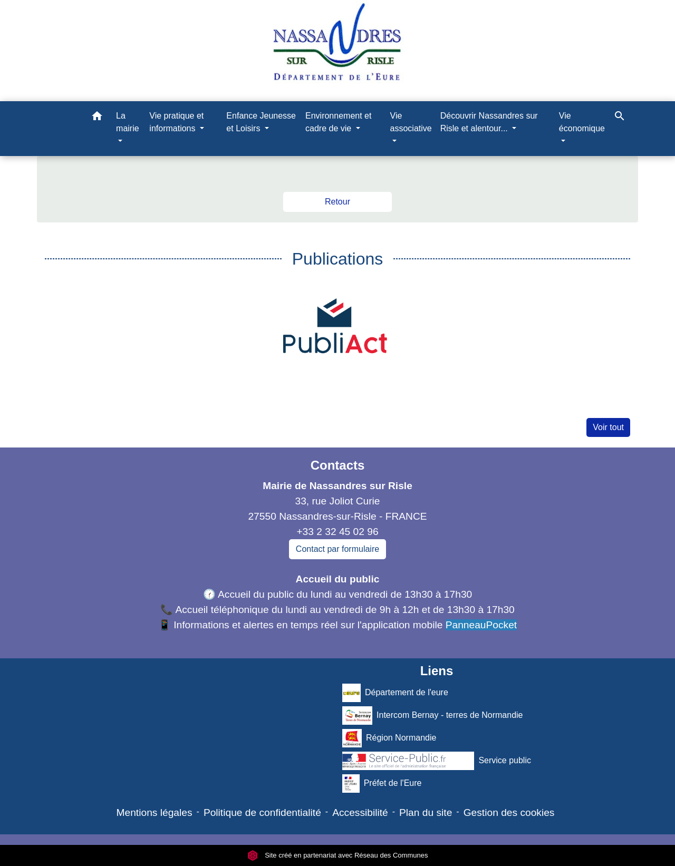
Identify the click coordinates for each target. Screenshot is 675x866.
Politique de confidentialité (262, 812)
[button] (97, 117)
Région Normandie (389, 738)
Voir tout (608, 427)
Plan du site (425, 812)
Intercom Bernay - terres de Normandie (432, 715)
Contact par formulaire (337, 548)
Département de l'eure (395, 693)
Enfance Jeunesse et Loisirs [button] (261, 122)
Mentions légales (154, 812)
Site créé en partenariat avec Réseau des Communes (337, 855)
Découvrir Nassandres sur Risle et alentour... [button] (489, 122)
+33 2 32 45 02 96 (337, 531)
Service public (436, 761)
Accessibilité (360, 812)
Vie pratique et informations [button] (176, 122)
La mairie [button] (127, 122)
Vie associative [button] (411, 122)
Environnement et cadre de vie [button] (338, 122)
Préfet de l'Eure (381, 783)
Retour (337, 201)
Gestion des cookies (509, 812)
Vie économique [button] (582, 122)
